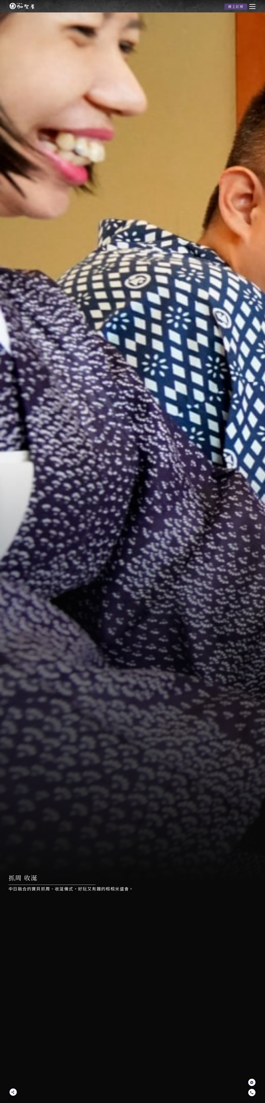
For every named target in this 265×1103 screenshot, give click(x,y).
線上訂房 (235, 6)
